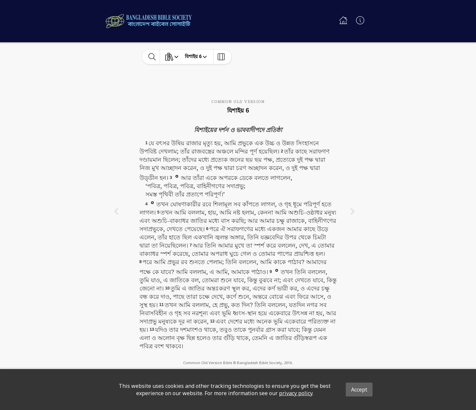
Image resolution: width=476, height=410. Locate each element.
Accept (359, 389)
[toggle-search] (152, 57)
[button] (177, 176)
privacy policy (295, 393)
